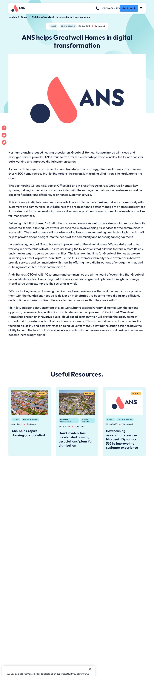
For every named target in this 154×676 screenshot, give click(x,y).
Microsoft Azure (88, 185)
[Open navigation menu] (141, 8)
